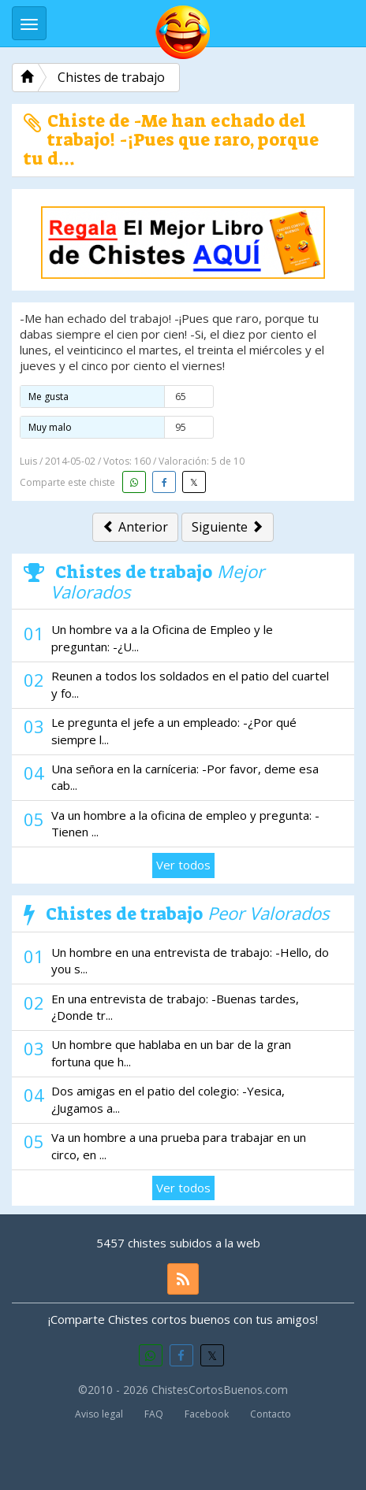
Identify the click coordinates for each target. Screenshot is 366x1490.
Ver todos (183, 865)
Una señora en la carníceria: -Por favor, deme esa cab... (185, 777)
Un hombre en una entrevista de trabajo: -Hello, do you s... (190, 960)
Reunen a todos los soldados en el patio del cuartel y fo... (190, 684)
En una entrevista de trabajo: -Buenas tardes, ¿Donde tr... (175, 1007)
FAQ (153, 1414)
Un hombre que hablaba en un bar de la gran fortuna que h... (171, 1052)
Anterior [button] (135, 527)
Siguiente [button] (227, 527)
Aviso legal (99, 1414)
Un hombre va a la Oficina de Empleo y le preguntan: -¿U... (162, 637)
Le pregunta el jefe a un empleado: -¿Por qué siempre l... (174, 730)
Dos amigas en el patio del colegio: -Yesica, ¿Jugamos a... (168, 1099)
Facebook (207, 1414)
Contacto (270, 1414)
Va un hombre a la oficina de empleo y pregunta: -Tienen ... (185, 823)
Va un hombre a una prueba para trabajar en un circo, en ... (178, 1145)
